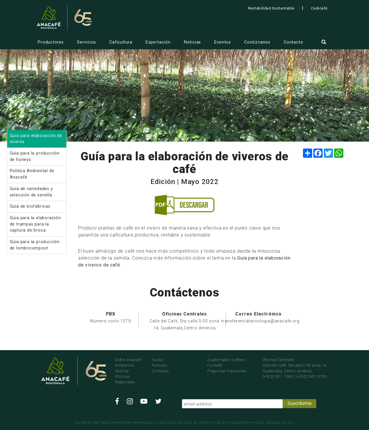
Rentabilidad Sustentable (271, 8)
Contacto (293, 42)
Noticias (192, 42)
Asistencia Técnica (124, 368)
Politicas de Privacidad (225, 423)
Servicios (86, 42)
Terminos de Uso (257, 423)
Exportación (158, 42)
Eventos (222, 42)
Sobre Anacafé (128, 360)
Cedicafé (319, 8)
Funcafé (214, 365)
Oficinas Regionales (125, 379)
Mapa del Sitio (283, 423)
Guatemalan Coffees (226, 360)
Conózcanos (257, 42)
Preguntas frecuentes (226, 371)
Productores (51, 42)
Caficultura (120, 42)
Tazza (157, 360)
